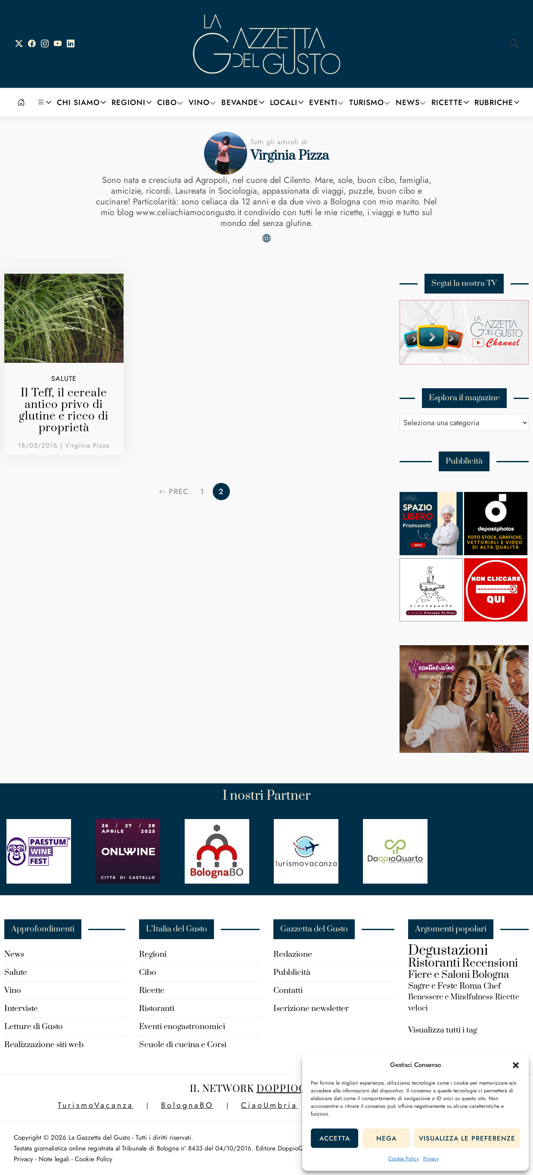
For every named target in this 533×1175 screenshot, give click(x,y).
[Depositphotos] (495, 553)
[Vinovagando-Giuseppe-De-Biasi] (431, 619)
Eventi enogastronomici (182, 1027)
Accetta (334, 1138)
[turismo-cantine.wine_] (464, 750)
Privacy (431, 1159)
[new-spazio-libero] (495, 619)
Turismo (366, 102)
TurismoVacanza (95, 1105)
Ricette (447, 102)
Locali (283, 102)
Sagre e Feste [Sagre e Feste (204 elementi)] (432, 986)
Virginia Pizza (87, 445)
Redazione (292, 954)
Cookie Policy (403, 1159)
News (408, 102)
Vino (199, 102)
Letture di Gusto (33, 1027)
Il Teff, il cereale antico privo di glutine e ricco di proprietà (63, 410)
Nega (386, 1138)
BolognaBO (187, 1105)
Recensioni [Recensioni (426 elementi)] (490, 963)
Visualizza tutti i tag (442, 1030)
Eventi (323, 102)
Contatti (288, 991)
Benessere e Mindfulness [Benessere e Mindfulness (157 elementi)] (450, 997)
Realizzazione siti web (44, 1045)
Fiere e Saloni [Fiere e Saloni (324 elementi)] (439, 974)
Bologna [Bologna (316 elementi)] (490, 974)
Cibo (167, 102)
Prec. (174, 491)
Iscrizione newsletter (311, 1009)
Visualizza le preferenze (467, 1138)
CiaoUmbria (269, 1105)
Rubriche (493, 102)
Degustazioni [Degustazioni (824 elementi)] (448, 950)
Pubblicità (291, 972)
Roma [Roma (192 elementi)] (470, 986)
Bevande (239, 102)
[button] (515, 1065)
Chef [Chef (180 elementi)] (492, 986)
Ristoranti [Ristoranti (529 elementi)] (434, 963)
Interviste (21, 1009)
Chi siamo (78, 102)
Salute (64, 378)
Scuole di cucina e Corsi (182, 1045)
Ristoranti (156, 1009)
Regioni (129, 102)
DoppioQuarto (300, 1089)
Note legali (54, 1159)
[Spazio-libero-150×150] (431, 553)
